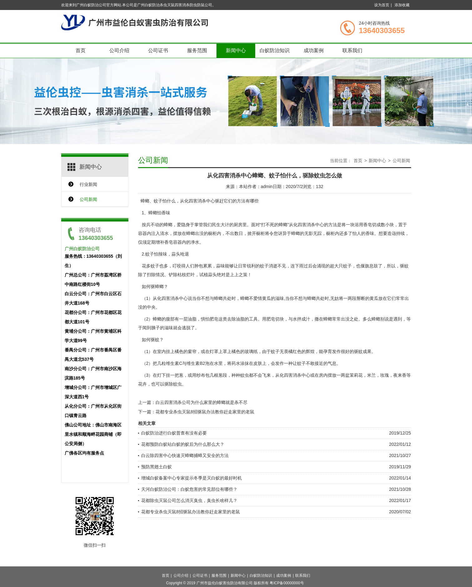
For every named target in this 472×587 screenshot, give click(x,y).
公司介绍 (119, 50)
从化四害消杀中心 (197, 200)
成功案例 (314, 50)
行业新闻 (88, 184)
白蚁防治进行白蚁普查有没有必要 (174, 432)
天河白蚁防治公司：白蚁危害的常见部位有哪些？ (189, 489)
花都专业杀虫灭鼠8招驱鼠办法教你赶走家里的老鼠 (205, 411)
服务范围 (197, 50)
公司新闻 (88, 199)
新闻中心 (236, 50)
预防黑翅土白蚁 (156, 466)
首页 (81, 50)
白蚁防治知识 (275, 50)
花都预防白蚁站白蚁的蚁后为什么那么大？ (182, 444)
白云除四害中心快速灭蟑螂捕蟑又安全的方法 (185, 455)
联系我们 (352, 50)
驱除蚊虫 (173, 383)
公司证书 (158, 50)
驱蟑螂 (157, 286)
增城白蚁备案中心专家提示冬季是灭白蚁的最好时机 (191, 477)
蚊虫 (244, 375)
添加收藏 (402, 5)
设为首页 (381, 5)
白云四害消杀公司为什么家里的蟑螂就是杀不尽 (201, 402)
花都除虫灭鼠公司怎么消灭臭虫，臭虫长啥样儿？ (189, 500)
